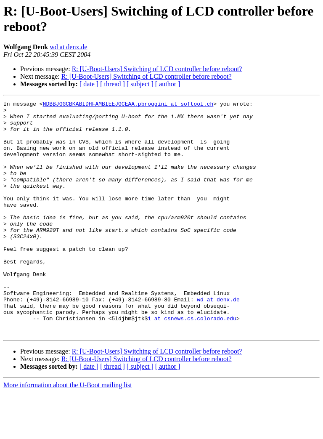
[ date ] (88, 84)
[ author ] (167, 84)
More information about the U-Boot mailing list (67, 431)
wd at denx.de (68, 47)
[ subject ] (140, 84)
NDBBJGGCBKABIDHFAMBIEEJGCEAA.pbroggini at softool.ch (128, 105)
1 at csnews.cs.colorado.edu (192, 362)
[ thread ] (112, 84)
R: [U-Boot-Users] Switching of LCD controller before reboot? (157, 68)
